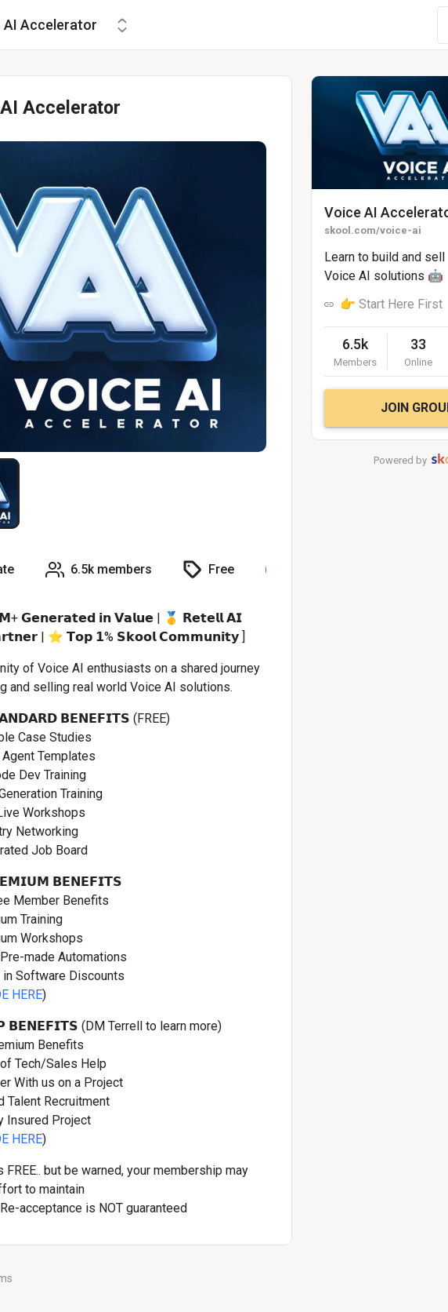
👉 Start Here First (391, 304)
